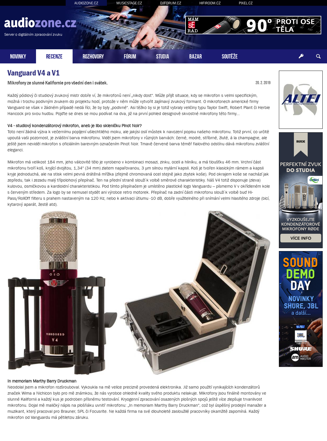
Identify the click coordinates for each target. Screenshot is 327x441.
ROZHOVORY (93, 56)
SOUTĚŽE (230, 56)
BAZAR (195, 56)
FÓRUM (130, 56)
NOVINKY (18, 56)
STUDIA (162, 56)
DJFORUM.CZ (170, 3)
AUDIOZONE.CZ (86, 3)
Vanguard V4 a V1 (33, 72)
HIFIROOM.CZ (210, 3)
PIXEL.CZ (246, 3)
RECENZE (54, 56)
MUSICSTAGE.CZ (129, 3)
